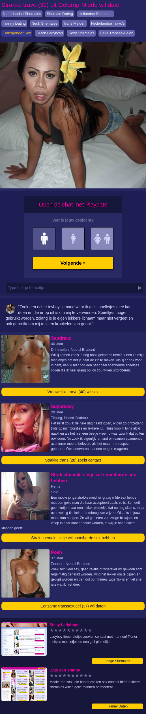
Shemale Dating (60, 14)
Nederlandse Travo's (108, 23)
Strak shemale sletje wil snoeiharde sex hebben (73, 538)
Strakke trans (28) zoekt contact (73, 460)
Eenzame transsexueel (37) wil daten (73, 606)
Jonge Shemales (117, 661)
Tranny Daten (117, 706)
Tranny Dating (14, 23)
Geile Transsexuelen (117, 33)
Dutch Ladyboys (49, 33)
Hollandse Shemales (95, 14)
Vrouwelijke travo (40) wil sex (73, 392)
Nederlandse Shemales (22, 14)
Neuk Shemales (44, 23)
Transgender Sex (17, 33)
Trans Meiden (74, 23)
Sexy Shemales (81, 33)
